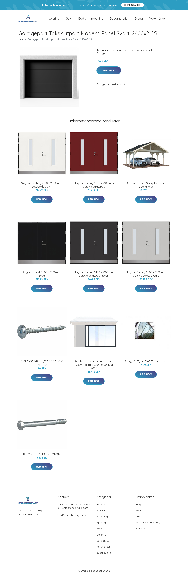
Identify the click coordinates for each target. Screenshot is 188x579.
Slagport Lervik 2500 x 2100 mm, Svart (41, 276)
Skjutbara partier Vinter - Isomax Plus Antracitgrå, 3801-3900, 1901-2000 (94, 368)
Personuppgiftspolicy (148, 525)
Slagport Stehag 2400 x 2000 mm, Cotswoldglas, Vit (41, 187)
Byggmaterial (119, 20)
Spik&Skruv (103, 543)
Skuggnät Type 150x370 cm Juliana (146, 364)
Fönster (101, 513)
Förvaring (133, 52)
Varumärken (158, 20)
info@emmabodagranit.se (72, 518)
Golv (69, 20)
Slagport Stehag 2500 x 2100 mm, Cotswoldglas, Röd (94, 187)
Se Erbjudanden (132, 5)
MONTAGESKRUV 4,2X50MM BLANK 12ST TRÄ (42, 366)
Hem (21, 42)
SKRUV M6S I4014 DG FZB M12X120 (42, 456)
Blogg (139, 20)
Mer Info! (108, 73)
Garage (100, 56)
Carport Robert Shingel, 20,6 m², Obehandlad (146, 187)
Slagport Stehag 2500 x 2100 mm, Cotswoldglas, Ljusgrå (146, 276)
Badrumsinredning (90, 20)
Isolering (53, 20)
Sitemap (140, 531)
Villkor (139, 519)
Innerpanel (146, 52)
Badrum (101, 507)
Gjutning (101, 525)
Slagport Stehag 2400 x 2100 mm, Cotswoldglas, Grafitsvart (94, 276)
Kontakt (140, 513)
